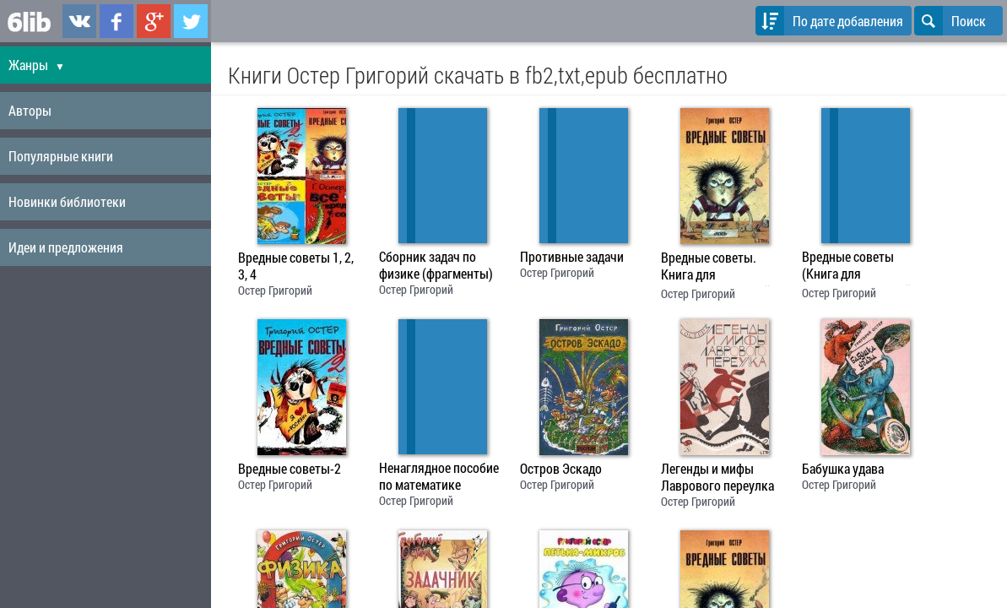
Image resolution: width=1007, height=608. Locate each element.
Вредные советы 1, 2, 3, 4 (296, 266)
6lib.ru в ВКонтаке (79, 21)
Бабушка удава (843, 468)
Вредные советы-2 (289, 468)
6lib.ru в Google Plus (154, 21)
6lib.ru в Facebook (116, 21)
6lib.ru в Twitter (191, 21)
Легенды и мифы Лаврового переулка (717, 477)
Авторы (29, 110)
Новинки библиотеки (67, 201)
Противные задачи (572, 256)
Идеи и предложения (65, 247)
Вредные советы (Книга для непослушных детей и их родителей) (861, 266)
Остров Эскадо (561, 468)
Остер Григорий (275, 290)
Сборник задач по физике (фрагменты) (436, 265)
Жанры (36, 64)
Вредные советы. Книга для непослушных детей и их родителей (720, 267)
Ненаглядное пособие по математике (439, 476)
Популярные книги (60, 156)
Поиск (950, 20)
